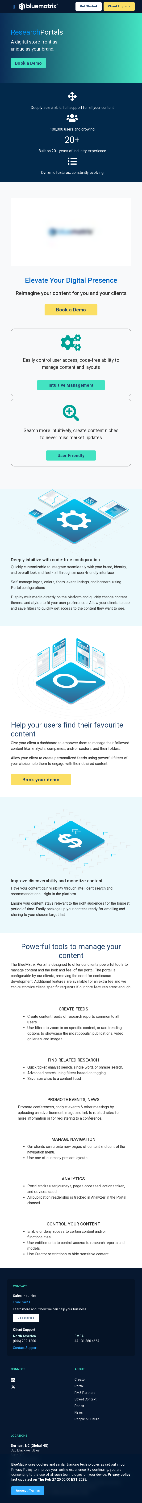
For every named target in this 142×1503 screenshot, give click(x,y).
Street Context (85, 1399)
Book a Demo (28, 63)
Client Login (117, 6)
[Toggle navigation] (14, 6)
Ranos (79, 1406)
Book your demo (40, 780)
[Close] (27, 1490)
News (79, 1412)
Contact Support (25, 1348)
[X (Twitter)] (13, 1386)
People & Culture (87, 1419)
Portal (79, 1386)
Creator (80, 1379)
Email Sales (21, 1302)
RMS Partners (85, 1393)
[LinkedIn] (13, 1379)
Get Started (88, 6)
